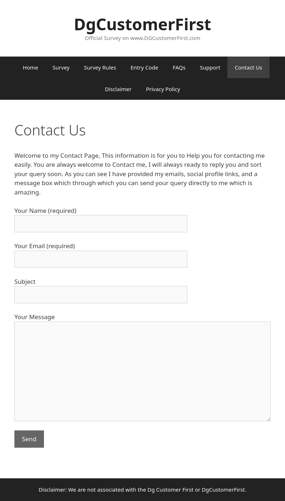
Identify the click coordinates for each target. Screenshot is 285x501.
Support (210, 67)
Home (30, 67)
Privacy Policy (163, 89)
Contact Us (248, 67)
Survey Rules (100, 67)
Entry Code (144, 67)
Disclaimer (118, 89)
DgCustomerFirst (142, 24)
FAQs (179, 67)
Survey (61, 67)
